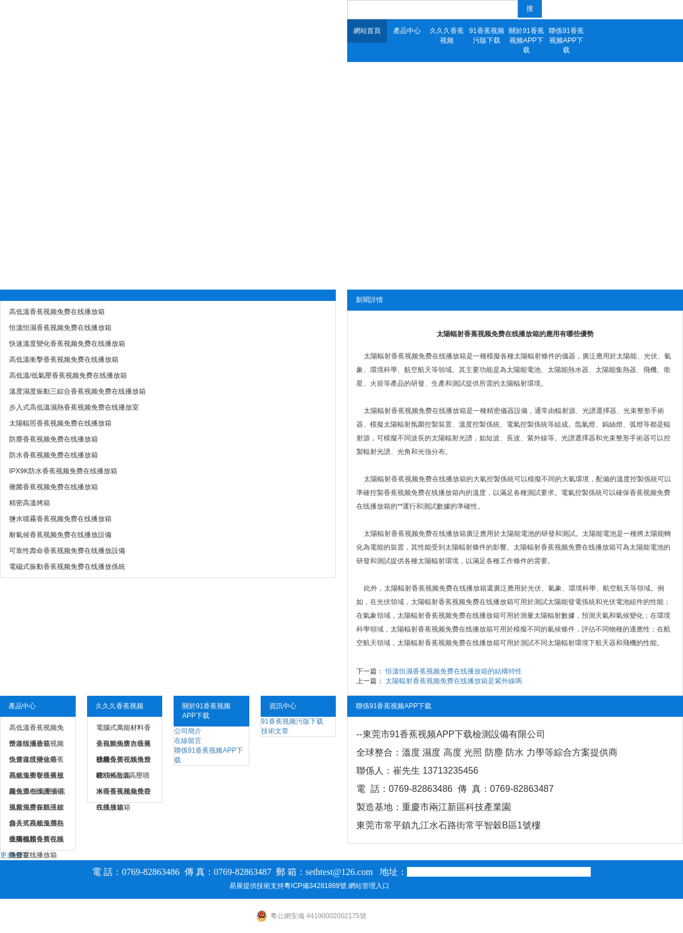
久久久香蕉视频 (447, 35)
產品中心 (407, 31)
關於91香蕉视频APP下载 (526, 40)
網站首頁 (367, 31)
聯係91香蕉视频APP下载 (566, 40)
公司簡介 (187, 731)
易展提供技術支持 (256, 886)
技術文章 (275, 731)
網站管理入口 (368, 886)
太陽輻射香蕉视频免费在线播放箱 (415, 356)
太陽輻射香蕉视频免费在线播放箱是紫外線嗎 (453, 681)
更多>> (11, 855)
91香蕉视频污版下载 (486, 35)
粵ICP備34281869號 (315, 886)
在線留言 (187, 741)
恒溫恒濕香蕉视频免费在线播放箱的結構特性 (453, 671)
